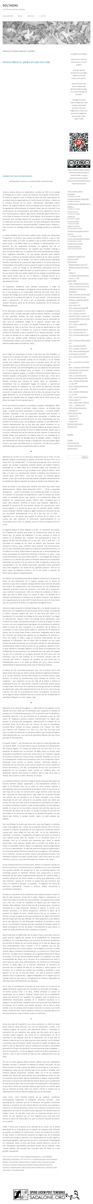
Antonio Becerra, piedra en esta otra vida (26, 62)
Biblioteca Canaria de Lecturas (79, 267)
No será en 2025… (73, 221)
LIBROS (70, 281)
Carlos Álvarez (13, 1162)
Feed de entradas (73, 443)
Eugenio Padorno (24, 1162)
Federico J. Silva (36, 1162)
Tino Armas (6, 1170)
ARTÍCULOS (30, 16)
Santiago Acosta (51, 1167)
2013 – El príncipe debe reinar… (79, 335)
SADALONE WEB (8, 16)
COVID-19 (72, 416)
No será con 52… (73, 212)
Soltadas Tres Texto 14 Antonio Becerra (17, 176)
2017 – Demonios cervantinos (79, 357)
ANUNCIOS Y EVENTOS (75, 257)
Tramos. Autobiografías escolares (79, 239)
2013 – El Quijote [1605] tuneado (79, 340)
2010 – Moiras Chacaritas (77, 308)
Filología (71, 421)
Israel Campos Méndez (25, 1165)
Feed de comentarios (75, 446)
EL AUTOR (42, 16)
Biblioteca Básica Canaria (77, 265)
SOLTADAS (10, 5)
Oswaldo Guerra (15, 1167)
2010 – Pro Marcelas (75, 311)
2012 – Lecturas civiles (76, 332)
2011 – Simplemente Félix (77, 330)
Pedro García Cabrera (29, 1167)
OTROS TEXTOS (73, 413)
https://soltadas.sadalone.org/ (78, 170)
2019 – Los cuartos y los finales (79, 362)
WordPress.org (72, 448)
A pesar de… (72, 216)
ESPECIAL (71, 262)
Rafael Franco (40, 1167)
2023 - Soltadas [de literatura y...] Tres (33, 1156)
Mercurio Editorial (39, 1165)
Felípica (71, 273)
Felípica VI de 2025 (74, 226)
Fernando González (48, 1162)
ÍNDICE (20, 16)
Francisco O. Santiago (10, 1165)
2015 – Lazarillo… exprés (77, 348)
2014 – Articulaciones (76, 346)
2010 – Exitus (73, 305)
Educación (72, 419)
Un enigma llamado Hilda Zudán (78, 199)
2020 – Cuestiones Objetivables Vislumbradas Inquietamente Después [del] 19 (79, 370)
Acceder (70, 440)
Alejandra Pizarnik (40, 1159)
